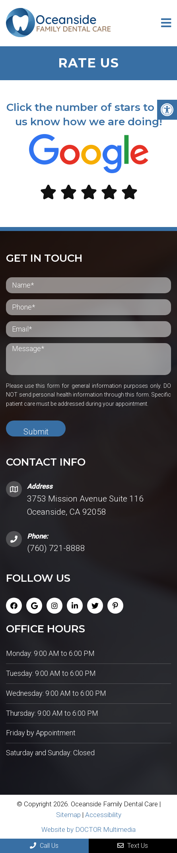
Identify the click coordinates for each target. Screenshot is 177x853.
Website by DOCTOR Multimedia (88, 829)
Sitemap (68, 815)
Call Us (44, 845)
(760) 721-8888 (56, 548)
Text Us (132, 845)
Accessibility (103, 815)
